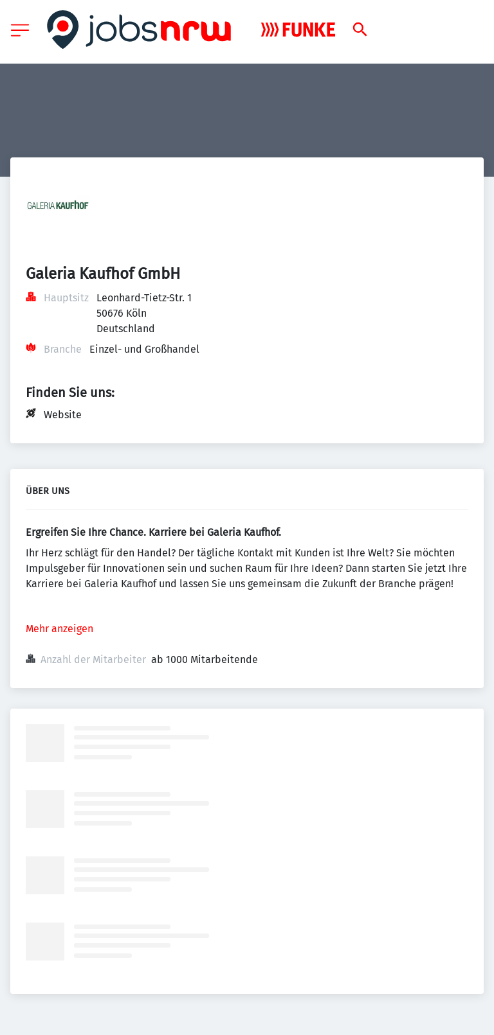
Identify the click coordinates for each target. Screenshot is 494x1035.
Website (63, 415)
